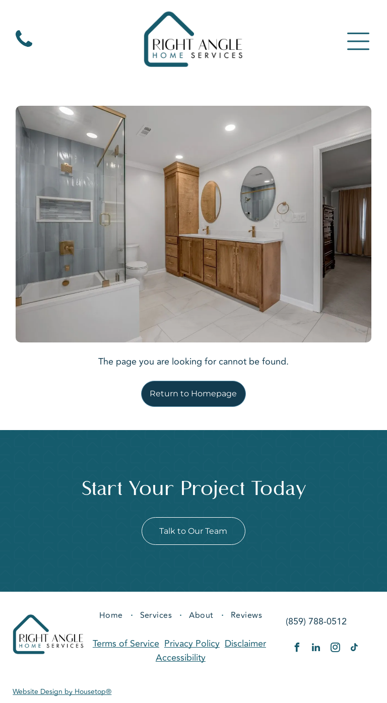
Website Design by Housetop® (62, 691)
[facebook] (297, 649)
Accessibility (181, 658)
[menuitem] (112, 615)
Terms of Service (126, 644)
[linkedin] (316, 649)
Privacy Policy (192, 644)
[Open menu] (358, 41)
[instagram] (335, 649)
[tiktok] (354, 649)
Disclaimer (245, 644)
